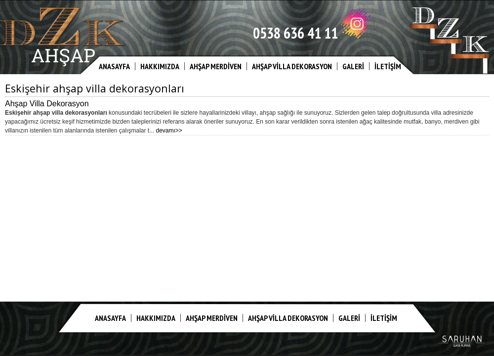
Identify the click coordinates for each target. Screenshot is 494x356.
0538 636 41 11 (295, 33)
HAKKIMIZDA (159, 66)
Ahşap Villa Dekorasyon (47, 103)
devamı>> (169, 130)
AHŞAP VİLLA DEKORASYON (292, 66)
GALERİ (353, 66)
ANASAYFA (114, 66)
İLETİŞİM (387, 66)
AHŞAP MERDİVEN (216, 66)
